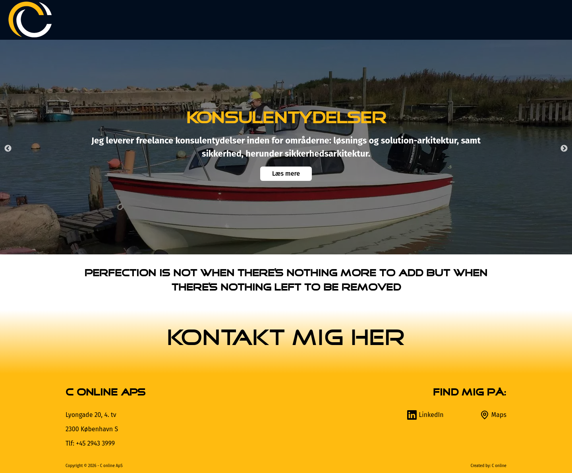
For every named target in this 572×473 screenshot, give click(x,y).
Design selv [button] (395, 19)
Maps (492, 415)
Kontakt (537, 19)
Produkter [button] (320, 19)
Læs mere (286, 173)
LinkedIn (425, 415)
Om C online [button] (471, 19)
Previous (8, 149)
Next (564, 149)
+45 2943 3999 (95, 443)
